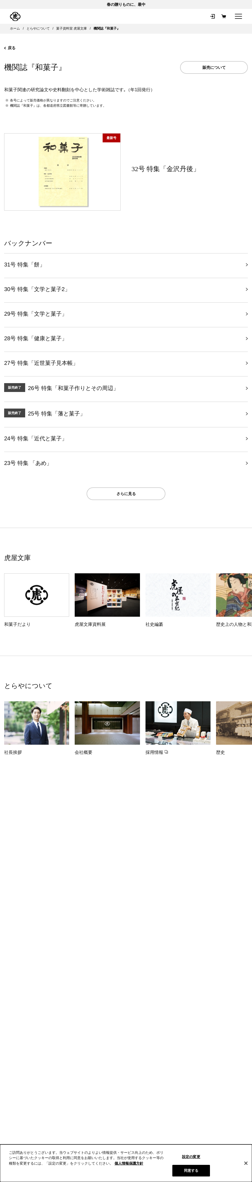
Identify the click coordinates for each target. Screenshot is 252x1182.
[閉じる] (246, 1163)
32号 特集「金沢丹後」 (166, 168)
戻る (9, 48)
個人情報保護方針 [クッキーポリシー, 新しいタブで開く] (129, 1163)
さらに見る (126, 493)
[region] (126, 1163)
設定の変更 (191, 1157)
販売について (214, 67)
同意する (191, 1170)
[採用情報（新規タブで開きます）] (178, 728)
